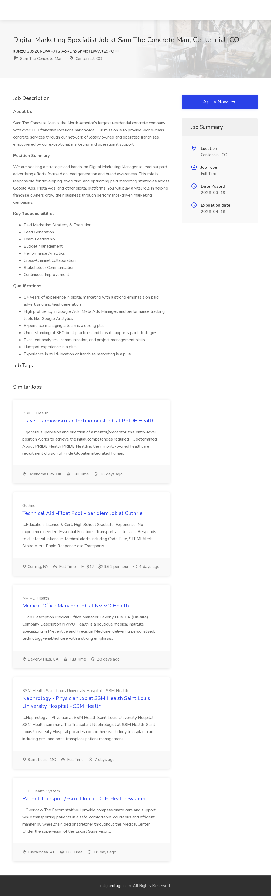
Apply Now (219, 102)
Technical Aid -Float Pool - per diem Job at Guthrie (82, 513)
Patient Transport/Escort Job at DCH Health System (83, 798)
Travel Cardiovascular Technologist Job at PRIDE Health (88, 420)
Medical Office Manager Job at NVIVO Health (75, 605)
